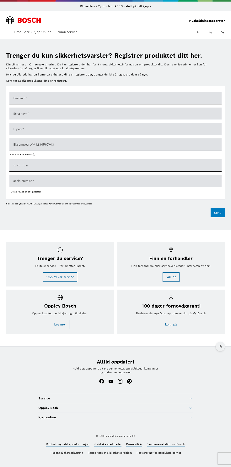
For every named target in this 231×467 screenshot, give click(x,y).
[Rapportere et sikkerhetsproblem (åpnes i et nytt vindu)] (110, 453)
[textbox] (115, 98)
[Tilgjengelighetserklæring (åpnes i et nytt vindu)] (66, 453)
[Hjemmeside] (23, 20)
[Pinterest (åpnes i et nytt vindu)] (129, 381)
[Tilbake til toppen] (220, 346)
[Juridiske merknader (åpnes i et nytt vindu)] (107, 444)
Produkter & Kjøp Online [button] (32, 32)
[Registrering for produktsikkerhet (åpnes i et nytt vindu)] (159, 453)
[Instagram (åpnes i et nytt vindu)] (120, 381)
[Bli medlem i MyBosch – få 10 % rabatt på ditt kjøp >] (115, 6)
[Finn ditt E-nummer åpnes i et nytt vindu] (22, 154)
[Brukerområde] (198, 32)
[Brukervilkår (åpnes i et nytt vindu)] (134, 444)
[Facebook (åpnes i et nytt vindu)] (101, 381)
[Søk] (210, 32)
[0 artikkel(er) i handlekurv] (223, 32)
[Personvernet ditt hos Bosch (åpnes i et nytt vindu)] (166, 444)
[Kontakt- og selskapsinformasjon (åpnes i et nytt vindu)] (67, 444)
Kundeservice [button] (67, 32)
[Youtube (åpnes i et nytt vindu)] (111, 381)
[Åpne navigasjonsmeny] (8, 32)
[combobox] (115, 144)
